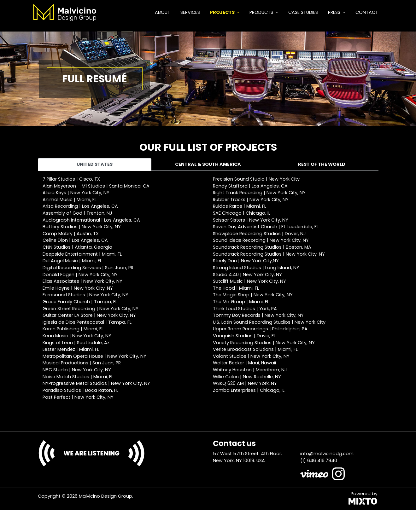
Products (261, 12)
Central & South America (208, 164)
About (162, 12)
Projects (223, 12)
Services (190, 12)
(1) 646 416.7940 (318, 460)
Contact (366, 12)
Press (335, 12)
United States (95, 164)
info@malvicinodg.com (327, 453)
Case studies (303, 12)
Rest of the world (321, 164)
